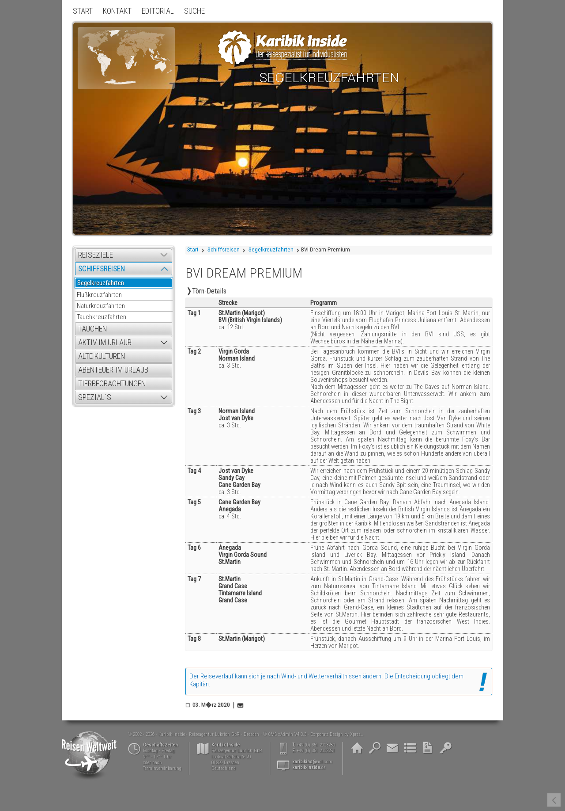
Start (193, 249)
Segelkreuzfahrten (271, 249)
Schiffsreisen (223, 249)
